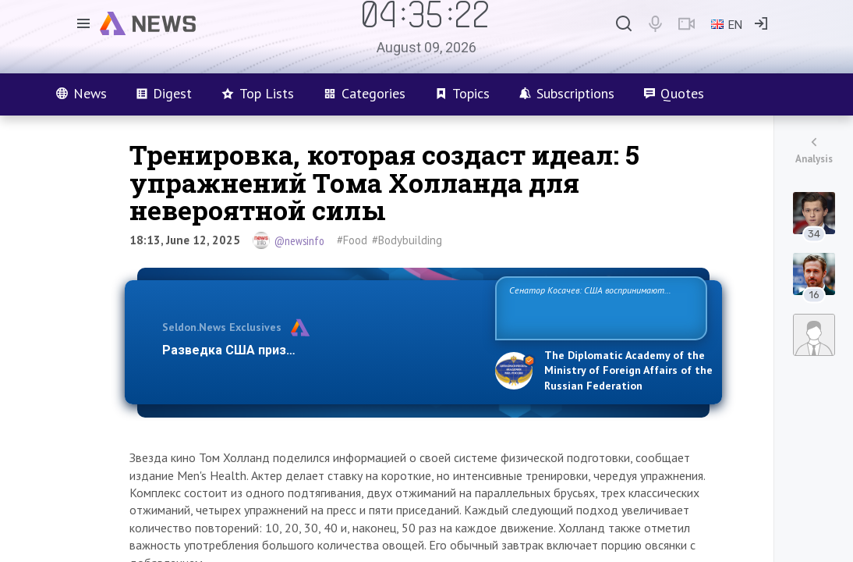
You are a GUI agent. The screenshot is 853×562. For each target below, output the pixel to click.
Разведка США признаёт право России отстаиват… (319, 350)
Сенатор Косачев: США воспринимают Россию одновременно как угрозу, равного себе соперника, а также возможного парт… (598, 307)
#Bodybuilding (407, 240)
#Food (352, 240)
